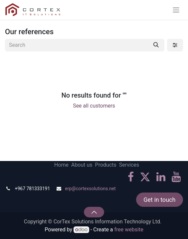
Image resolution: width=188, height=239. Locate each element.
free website (128, 229)
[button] (94, 212)
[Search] (156, 45)
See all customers (94, 106)
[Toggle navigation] (176, 10)
